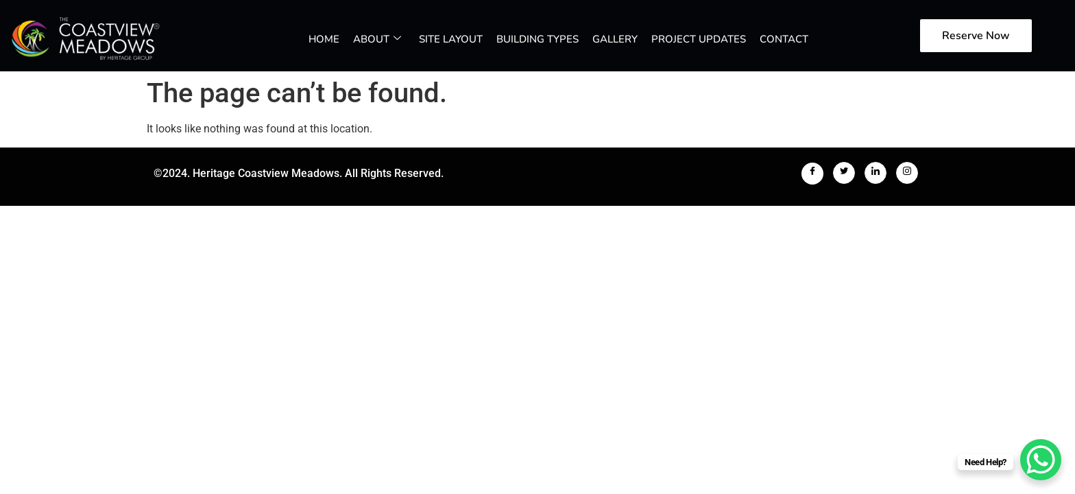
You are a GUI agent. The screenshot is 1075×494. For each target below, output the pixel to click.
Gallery (615, 39)
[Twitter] (844, 173)
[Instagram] (907, 173)
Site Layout (451, 39)
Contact (784, 39)
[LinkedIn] (875, 173)
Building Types (537, 39)
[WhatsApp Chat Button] (1040, 459)
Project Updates (698, 39)
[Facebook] (812, 174)
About (377, 39)
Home (324, 39)
